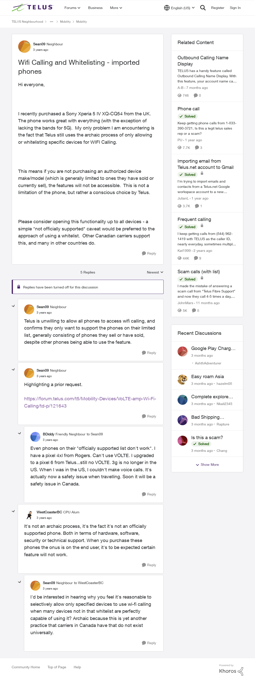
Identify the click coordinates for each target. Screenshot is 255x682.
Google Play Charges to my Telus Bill (213, 348)
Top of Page (57, 667)
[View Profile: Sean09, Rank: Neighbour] (24, 46)
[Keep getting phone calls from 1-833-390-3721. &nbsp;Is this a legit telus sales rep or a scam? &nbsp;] (207, 128)
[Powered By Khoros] (231, 670)
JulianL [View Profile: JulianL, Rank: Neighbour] (183, 198)
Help (77, 667)
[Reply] (149, 253)
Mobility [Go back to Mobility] (65, 21)
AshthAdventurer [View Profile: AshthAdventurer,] (208, 363)
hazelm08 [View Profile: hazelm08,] (224, 383)
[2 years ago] (202, 250)
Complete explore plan (209, 397)
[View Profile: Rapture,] (183, 420)
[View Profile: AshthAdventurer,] (183, 351)
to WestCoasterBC (88, 583)
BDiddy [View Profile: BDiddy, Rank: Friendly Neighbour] (48, 434)
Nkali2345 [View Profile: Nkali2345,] (224, 404)
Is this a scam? (207, 437)
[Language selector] (179, 8)
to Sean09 (95, 434)
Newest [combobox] (155, 272)
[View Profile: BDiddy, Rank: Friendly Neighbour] (35, 437)
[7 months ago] (196, 87)
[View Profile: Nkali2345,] (183, 400)
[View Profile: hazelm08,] (183, 380)
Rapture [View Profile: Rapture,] (223, 424)
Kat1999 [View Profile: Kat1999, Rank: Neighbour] (184, 250)
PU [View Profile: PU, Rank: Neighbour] (180, 140)
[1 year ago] (192, 139)
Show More (207, 464)
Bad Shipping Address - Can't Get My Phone (212, 417)
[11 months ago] (207, 302)
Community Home (26, 667)
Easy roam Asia (207, 376)
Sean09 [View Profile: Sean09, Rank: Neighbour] (39, 44)
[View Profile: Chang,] (183, 441)
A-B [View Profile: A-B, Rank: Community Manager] (181, 87)
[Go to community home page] (33, 8)
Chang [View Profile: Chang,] (222, 450)
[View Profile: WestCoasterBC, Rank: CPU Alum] (29, 515)
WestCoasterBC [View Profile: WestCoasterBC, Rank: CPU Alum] (49, 512)
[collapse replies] (13, 306)
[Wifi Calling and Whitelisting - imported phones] (44, 312)
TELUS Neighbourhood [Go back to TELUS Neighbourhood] (27, 21)
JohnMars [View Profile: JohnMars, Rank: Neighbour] (185, 303)
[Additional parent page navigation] (52, 21)
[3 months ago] (202, 355)
